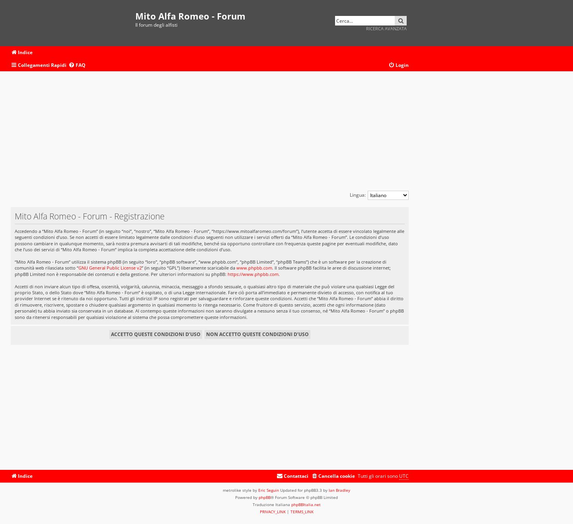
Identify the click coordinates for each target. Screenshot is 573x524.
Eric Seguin (268, 490)
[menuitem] (77, 65)
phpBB (265, 497)
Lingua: (358, 195)
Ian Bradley (339, 490)
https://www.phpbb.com (253, 274)
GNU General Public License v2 (110, 268)
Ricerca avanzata (386, 28)
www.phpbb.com (254, 268)
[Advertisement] (210, 135)
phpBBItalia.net (306, 504)
